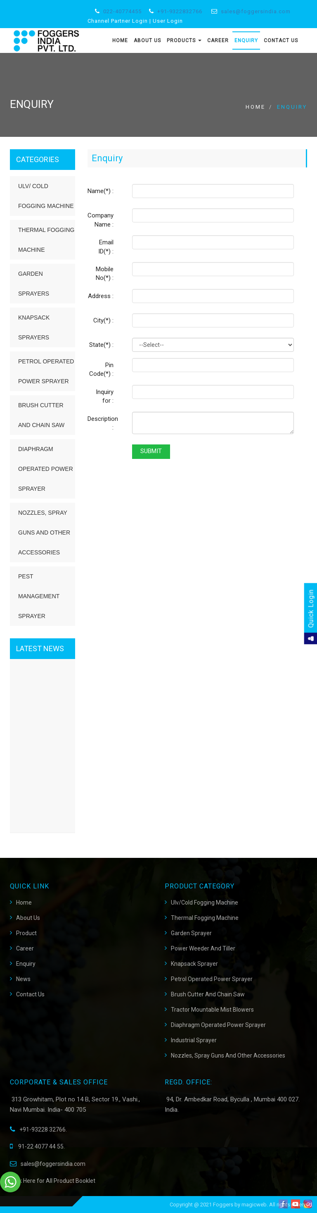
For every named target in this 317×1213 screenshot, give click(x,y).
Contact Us (281, 40)
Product (26, 933)
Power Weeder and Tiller (203, 948)
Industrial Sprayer (194, 1040)
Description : (103, 423)
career (25, 948)
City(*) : (103, 320)
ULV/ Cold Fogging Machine (46, 196)
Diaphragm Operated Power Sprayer (45, 469)
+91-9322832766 (179, 11)
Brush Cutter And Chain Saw (208, 994)
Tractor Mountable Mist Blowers (212, 1009)
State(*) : (101, 345)
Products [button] (184, 40)
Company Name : (101, 220)
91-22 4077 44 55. (37, 1146)
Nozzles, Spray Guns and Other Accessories (44, 532)
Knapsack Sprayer (194, 963)
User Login (168, 21)
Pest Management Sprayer (38, 596)
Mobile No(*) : (105, 273)
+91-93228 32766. (38, 1129)
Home (120, 40)
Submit (151, 451)
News (23, 979)
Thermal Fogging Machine (46, 240)
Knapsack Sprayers (34, 327)
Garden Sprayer (191, 933)
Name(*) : (101, 191)
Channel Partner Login (118, 21)
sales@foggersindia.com (256, 11)
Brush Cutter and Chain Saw (41, 415)
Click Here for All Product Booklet (52, 1180)
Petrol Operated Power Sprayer (46, 371)
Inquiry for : (105, 396)
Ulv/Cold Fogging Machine (204, 902)
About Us (147, 40)
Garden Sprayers (33, 283)
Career (218, 40)
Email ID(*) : (106, 247)
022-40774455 (122, 11)
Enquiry (246, 40)
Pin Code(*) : (101, 369)
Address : (101, 296)
